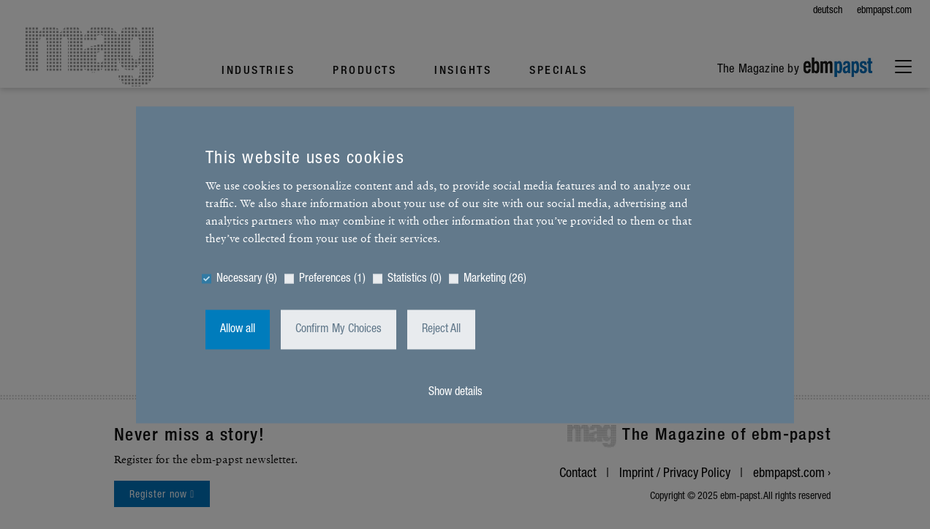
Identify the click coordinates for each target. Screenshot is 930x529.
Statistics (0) (415, 279)
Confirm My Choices (338, 329)
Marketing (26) (495, 279)
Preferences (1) (332, 279)
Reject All (441, 329)
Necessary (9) (246, 279)
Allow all (237, 329)
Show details (455, 392)
